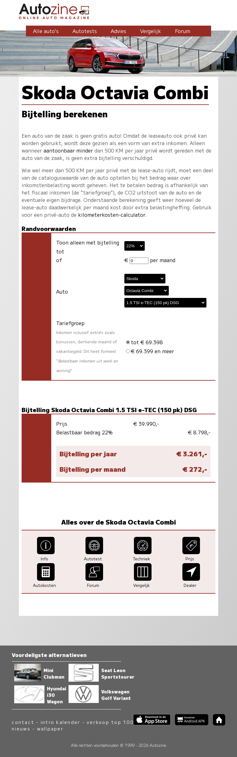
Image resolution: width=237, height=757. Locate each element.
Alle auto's (46, 31)
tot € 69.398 (144, 342)
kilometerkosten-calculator (111, 214)
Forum (182, 31)
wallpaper (50, 728)
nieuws (21, 728)
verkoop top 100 (110, 722)
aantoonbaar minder (68, 150)
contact (23, 722)
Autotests (85, 31)
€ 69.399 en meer (150, 351)
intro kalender (60, 722)
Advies (118, 31)
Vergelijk (150, 31)
